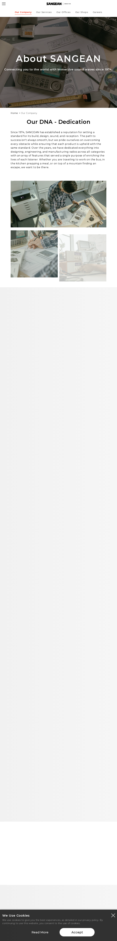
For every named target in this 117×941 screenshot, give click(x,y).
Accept (77, 932)
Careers (97, 12)
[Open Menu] (4, 4)
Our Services (44, 12)
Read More (40, 932)
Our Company (23, 12)
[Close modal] (113, 915)
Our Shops (81, 12)
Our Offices (63, 12)
